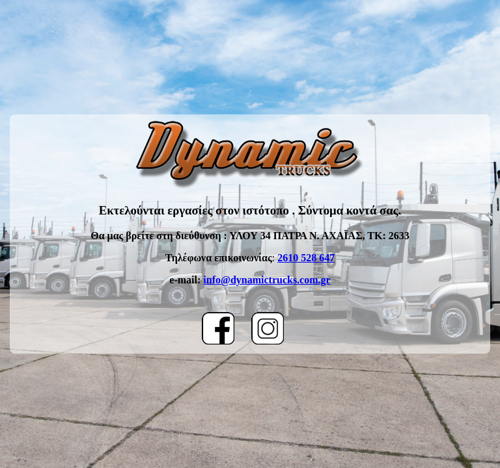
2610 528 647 (306, 257)
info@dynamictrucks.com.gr (266, 279)
